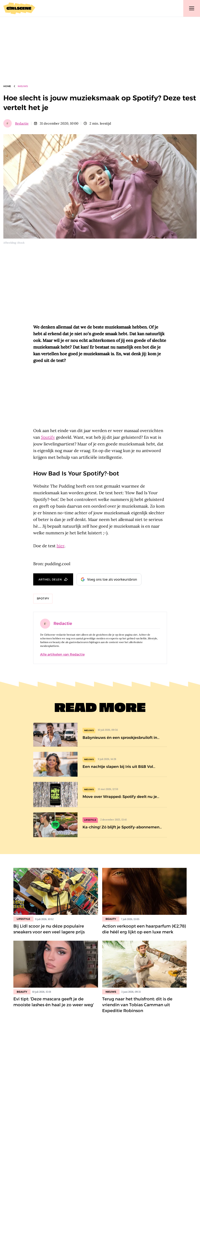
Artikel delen (50, 579)
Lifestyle (23, 918)
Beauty (111, 918)
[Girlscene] (19, 8)
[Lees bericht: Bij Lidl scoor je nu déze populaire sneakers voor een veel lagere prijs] (55, 891)
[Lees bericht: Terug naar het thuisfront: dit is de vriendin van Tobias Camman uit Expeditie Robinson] (144, 964)
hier (60, 545)
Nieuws (23, 86)
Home (7, 86)
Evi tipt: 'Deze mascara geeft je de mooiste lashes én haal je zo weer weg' (53, 1001)
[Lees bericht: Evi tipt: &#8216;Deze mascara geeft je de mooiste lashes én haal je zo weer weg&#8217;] (55, 964)
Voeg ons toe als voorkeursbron (109, 579)
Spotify (48, 437)
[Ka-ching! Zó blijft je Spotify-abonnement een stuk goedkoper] (100, 824)
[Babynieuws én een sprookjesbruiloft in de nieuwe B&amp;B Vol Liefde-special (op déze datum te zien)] (100, 735)
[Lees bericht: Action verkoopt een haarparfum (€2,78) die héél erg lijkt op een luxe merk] (144, 891)
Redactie (22, 123)
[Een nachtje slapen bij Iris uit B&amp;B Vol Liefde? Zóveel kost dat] (100, 764)
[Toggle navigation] (191, 8)
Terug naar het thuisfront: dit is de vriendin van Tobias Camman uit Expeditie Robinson (137, 1004)
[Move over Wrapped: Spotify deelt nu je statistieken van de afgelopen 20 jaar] (100, 794)
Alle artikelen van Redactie (62, 654)
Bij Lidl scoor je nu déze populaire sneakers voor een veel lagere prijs (49, 929)
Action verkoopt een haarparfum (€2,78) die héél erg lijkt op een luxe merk (144, 929)
